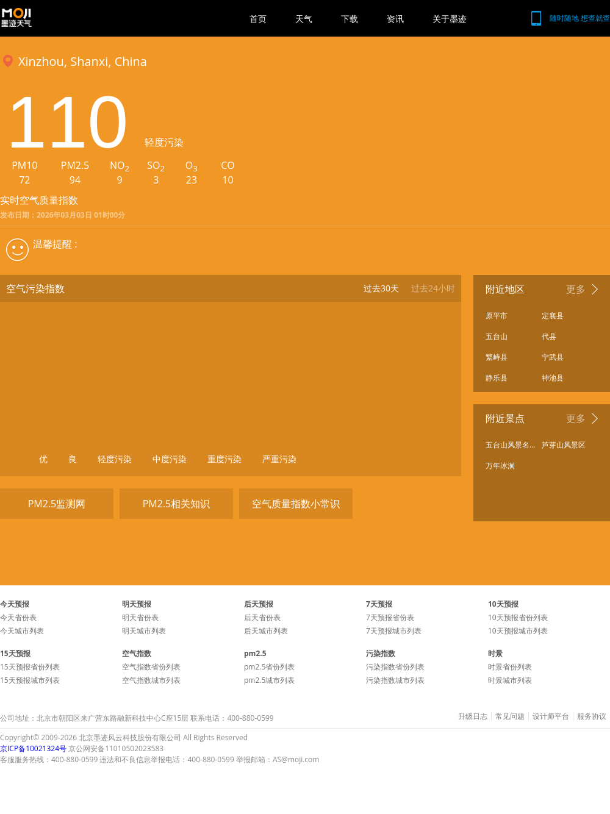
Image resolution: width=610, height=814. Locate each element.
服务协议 (591, 716)
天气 (303, 18)
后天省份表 (262, 617)
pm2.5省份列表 (269, 667)
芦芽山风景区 (564, 445)
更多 (576, 289)
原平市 (497, 315)
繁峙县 (497, 357)
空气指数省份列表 (151, 667)
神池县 (553, 378)
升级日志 (472, 716)
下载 (349, 18)
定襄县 (553, 315)
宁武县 (553, 357)
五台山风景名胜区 (511, 445)
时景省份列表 (510, 667)
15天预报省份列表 (30, 667)
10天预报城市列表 (518, 631)
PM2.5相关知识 (176, 503)
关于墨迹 (449, 18)
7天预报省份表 (390, 617)
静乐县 (497, 378)
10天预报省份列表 (518, 617)
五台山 (497, 336)
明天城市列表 (144, 631)
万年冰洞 (500, 465)
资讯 (395, 18)
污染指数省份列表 (395, 667)
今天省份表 (18, 617)
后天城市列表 (266, 631)
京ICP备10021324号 (33, 748)
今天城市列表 (22, 631)
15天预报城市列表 (30, 680)
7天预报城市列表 (394, 631)
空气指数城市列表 (151, 680)
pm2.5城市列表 (269, 680)
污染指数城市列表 (395, 680)
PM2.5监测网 (57, 503)
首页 (258, 18)
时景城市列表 (510, 680)
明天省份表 (140, 617)
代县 (549, 336)
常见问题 (510, 716)
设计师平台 (551, 716)
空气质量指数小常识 (296, 503)
